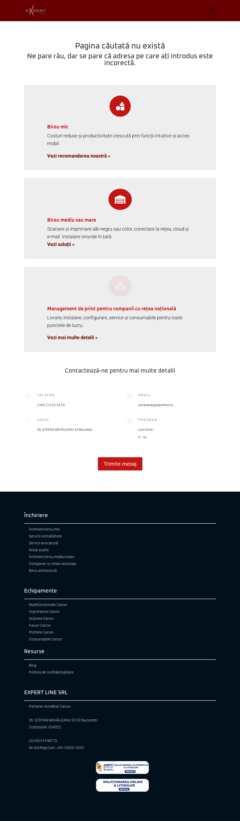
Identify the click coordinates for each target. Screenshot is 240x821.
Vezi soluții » (61, 244)
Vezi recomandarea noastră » (78, 156)
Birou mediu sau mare (71, 220)
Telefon (46, 395)
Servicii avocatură (43, 543)
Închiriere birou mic (44, 529)
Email (144, 395)
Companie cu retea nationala (52, 564)
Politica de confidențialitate (51, 672)
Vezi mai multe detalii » (72, 337)
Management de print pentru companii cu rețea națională (111, 309)
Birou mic (57, 127)
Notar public (39, 550)
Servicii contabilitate (45, 536)
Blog (32, 665)
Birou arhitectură (43, 570)
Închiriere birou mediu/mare (51, 557)
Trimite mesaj (120, 464)
